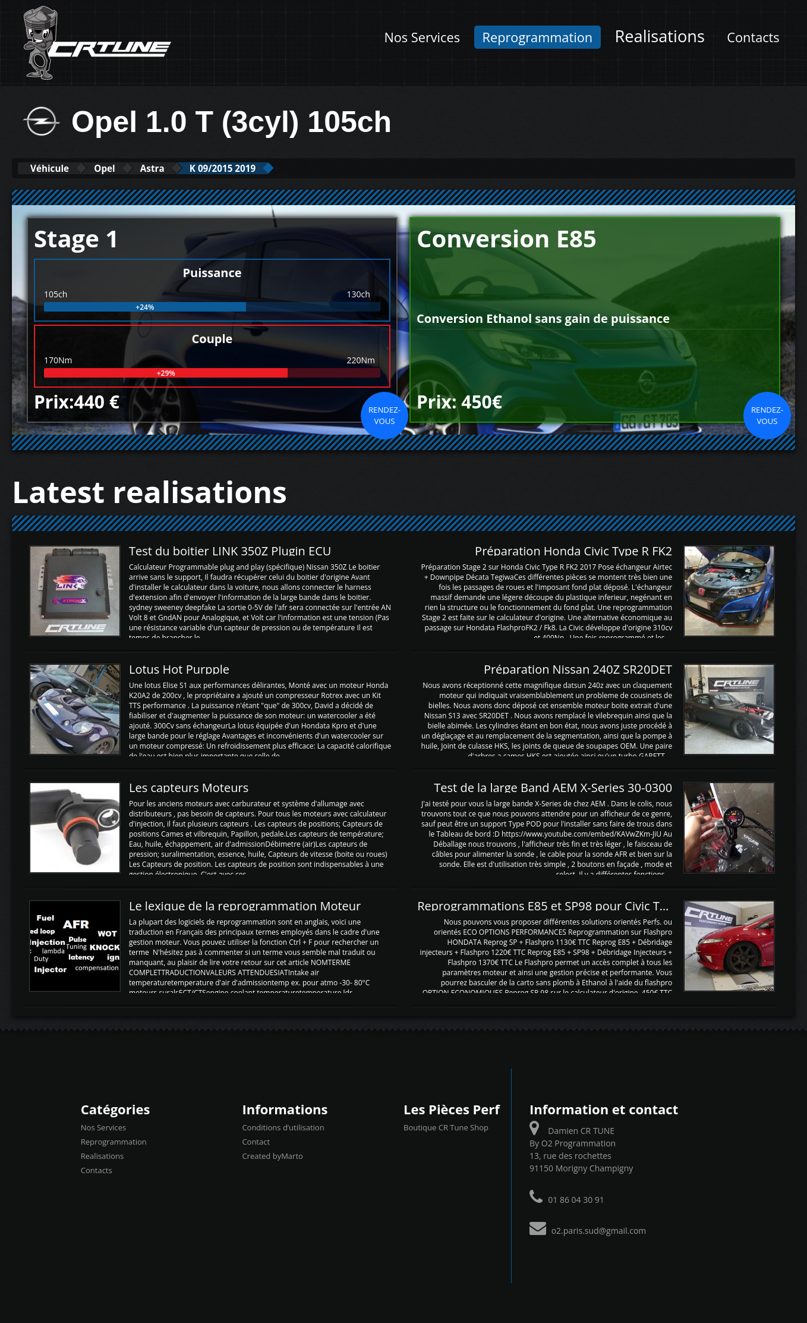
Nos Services (422, 37)
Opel (126, 168)
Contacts (753, 37)
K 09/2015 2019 (273, 168)
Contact (256, 1141)
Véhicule (57, 168)
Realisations (660, 36)
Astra (187, 168)
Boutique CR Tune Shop (446, 1126)
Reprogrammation (537, 37)
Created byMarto (272, 1155)
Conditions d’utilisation (283, 1126)
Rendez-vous (384, 414)
